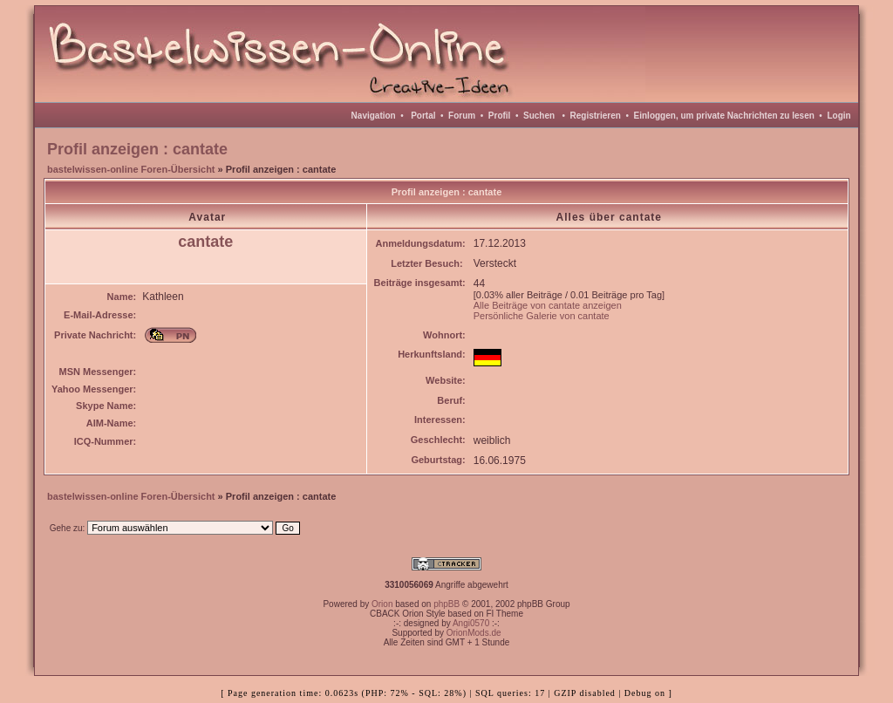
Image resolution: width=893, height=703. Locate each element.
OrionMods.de (473, 633)
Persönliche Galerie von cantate (542, 316)
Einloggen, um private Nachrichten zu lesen (724, 115)
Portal (423, 115)
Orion (382, 604)
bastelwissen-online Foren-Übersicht (131, 169)
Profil (499, 115)
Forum (461, 115)
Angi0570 (471, 623)
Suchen (539, 115)
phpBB (446, 604)
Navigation (373, 115)
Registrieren (595, 115)
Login (838, 115)
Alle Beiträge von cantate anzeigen (548, 305)
